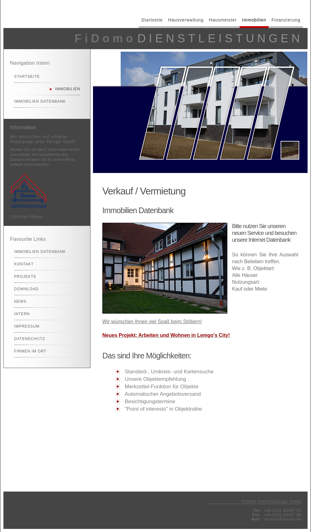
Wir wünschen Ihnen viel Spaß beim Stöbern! (152, 321)
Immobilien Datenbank (37, 101)
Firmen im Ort (27, 351)
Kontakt (21, 264)
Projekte (22, 276)
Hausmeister (223, 19)
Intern (19, 314)
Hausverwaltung (185, 19)
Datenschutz (27, 339)
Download (24, 289)
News (17, 301)
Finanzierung (286, 19)
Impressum (24, 326)
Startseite (152, 19)
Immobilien (254, 19)
